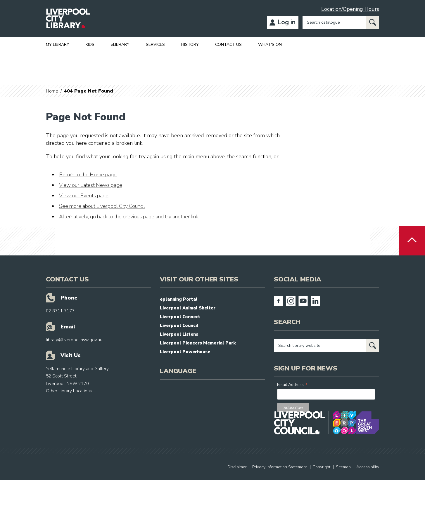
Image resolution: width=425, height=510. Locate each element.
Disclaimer (237, 467)
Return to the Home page (88, 174)
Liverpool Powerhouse (185, 352)
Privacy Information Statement (279, 467)
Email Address (292, 384)
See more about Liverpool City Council (102, 206)
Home (52, 91)
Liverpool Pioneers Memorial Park (198, 343)
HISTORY (190, 44)
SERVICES (155, 44)
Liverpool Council (179, 325)
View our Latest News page (90, 185)
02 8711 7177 (60, 311)
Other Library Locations (69, 391)
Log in (286, 22)
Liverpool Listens (179, 334)
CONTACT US (228, 44)
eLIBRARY (120, 44)
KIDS (90, 44)
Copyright (321, 467)
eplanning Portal (179, 299)
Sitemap (343, 467)
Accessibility (367, 467)
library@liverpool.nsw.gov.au (74, 340)
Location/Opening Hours (350, 9)
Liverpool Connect (180, 317)
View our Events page (83, 195)
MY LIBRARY (57, 44)
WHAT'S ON (270, 44)
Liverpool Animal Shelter (187, 308)
